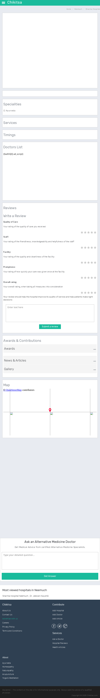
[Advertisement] (52, 63)
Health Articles (58, 647)
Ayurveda (6, 663)
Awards (9, 348)
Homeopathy (8, 666)
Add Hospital (58, 610)
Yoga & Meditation (10, 678)
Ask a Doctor (58, 639)
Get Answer (50, 576)
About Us (6, 610)
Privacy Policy (8, 626)
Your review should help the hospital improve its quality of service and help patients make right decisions (48, 298)
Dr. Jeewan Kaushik (39, 595)
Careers (5, 622)
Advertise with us (10, 618)
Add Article (57, 618)
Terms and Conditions (12, 630)
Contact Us (7, 614)
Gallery (9, 369)
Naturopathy (7, 670)
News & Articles (15, 360)
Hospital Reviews (60, 643)
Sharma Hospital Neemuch (15, 595)
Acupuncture (8, 674)
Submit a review (50, 326)
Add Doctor (57, 614)
